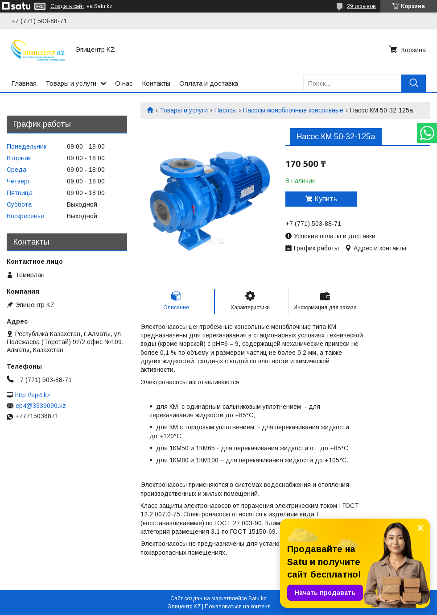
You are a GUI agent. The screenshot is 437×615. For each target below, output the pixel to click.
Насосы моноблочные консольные (293, 110)
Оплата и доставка (208, 83)
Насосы (225, 110)
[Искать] (413, 83)
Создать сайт (67, 6)
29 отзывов (361, 6)
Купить (325, 199)
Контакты (156, 83)
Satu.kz (257, 598)
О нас (124, 83)
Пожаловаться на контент (237, 606)
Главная (24, 83)
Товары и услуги (70, 83)
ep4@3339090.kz (41, 405)
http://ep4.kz (32, 395)
